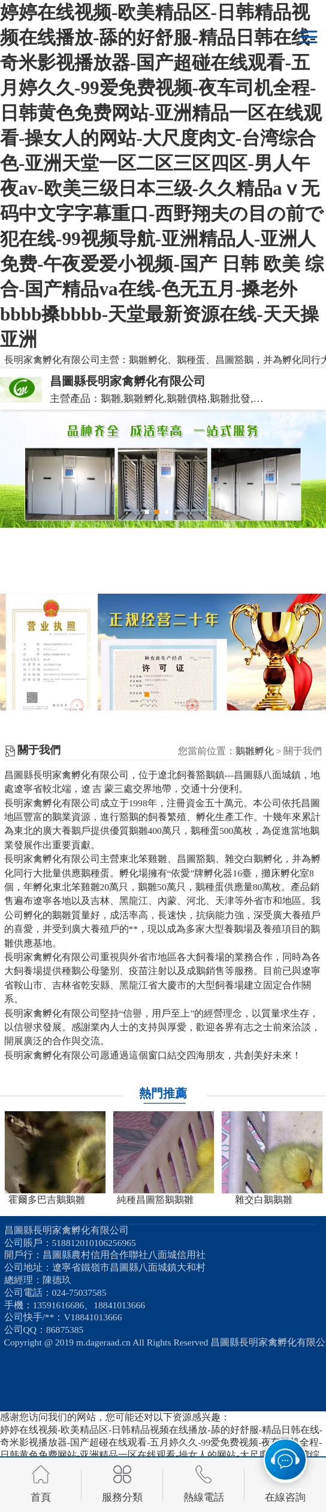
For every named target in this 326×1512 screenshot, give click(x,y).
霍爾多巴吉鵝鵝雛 (46, 1200)
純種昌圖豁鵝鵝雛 (155, 1200)
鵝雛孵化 (255, 751)
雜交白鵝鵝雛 (263, 1200)
